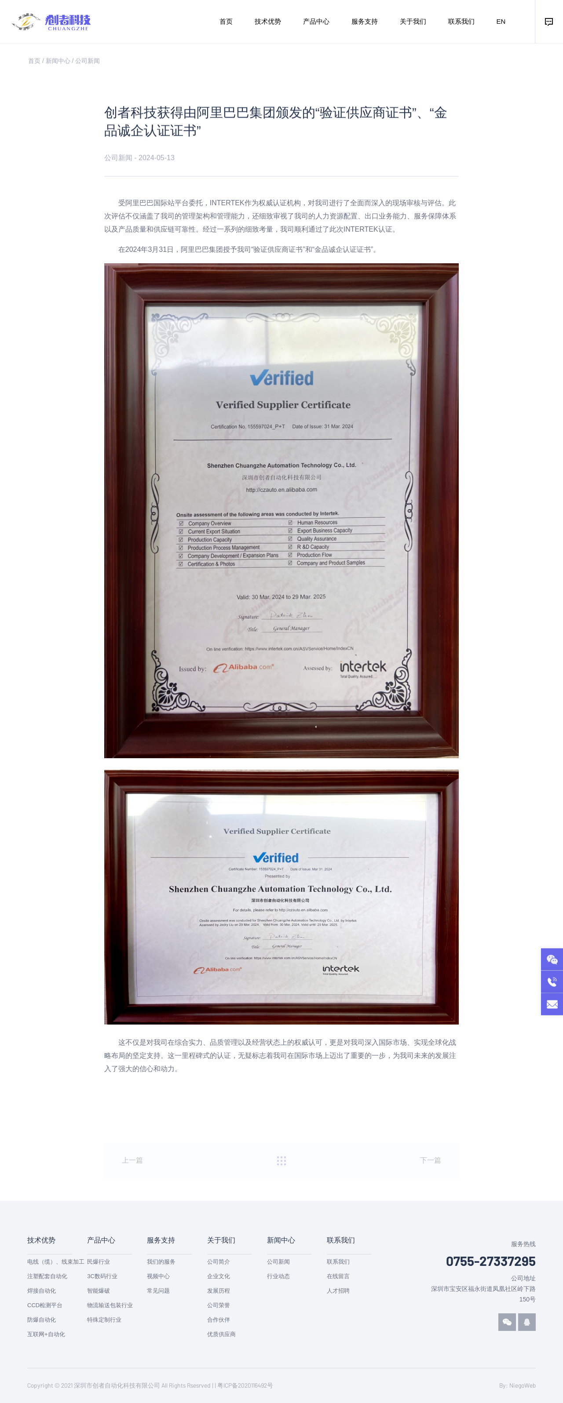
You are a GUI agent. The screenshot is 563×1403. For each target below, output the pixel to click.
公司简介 (218, 1261)
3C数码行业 (102, 1276)
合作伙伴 (218, 1319)
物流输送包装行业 (110, 1305)
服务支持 (364, 21)
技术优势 (268, 21)
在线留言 (338, 1276)
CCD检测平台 (44, 1305)
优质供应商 (221, 1334)
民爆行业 (98, 1261)
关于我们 (413, 21)
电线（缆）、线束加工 (55, 1261)
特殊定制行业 (104, 1319)
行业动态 (278, 1276)
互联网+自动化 (46, 1334)
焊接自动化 (41, 1290)
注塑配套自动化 (47, 1276)
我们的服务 (161, 1261)
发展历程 (218, 1290)
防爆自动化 (41, 1319)
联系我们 (461, 21)
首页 (226, 21)
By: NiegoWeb (517, 1385)
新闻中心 (58, 62)
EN (501, 21)
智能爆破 (98, 1290)
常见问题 (158, 1290)
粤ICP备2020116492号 (245, 1385)
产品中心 (316, 21)
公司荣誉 (218, 1305)
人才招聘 (338, 1290)
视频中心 (158, 1276)
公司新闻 (87, 62)
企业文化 (218, 1276)
